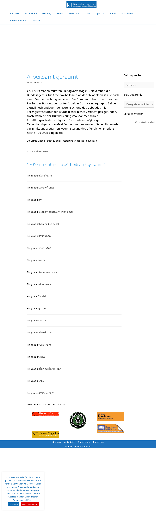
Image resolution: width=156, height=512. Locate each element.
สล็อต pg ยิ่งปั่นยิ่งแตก (49, 368)
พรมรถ (41, 356)
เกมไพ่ (41, 260)
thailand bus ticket (48, 223)
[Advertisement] (78, 45)
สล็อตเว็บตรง (45, 175)
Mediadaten (69, 442)
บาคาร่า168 (44, 248)
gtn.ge (42, 308)
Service (36, 20)
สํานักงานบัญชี (46, 393)
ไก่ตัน (41, 380)
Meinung (46, 13)
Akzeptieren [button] (13, 504)
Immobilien (127, 13)
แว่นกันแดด (44, 235)
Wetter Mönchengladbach (145, 122)
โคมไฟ (42, 296)
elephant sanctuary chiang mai (55, 211)
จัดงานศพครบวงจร (48, 272)
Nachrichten (31, 13)
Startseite (14, 13)
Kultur (87, 13)
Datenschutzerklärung (29, 504)
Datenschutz (84, 442)
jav (40, 199)
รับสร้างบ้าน (44, 344)
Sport (101, 13)
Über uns (56, 442)
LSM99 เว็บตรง (46, 187)
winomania (44, 284)
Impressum (98, 442)
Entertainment (20, 20)
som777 (42, 320)
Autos (113, 13)
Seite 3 (60, 13)
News (45, 151)
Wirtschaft (74, 13)
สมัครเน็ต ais (45, 332)
